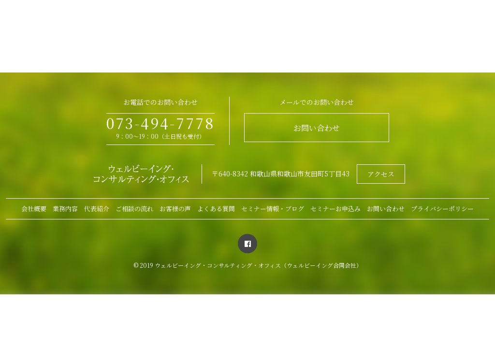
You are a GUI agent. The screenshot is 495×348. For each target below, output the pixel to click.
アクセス (380, 174)
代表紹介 (96, 208)
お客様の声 (175, 208)
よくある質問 (216, 208)
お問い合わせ (316, 127)
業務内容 (65, 208)
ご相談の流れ (134, 208)
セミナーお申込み (335, 208)
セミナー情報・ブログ (272, 208)
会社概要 (33, 208)
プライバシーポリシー (442, 208)
